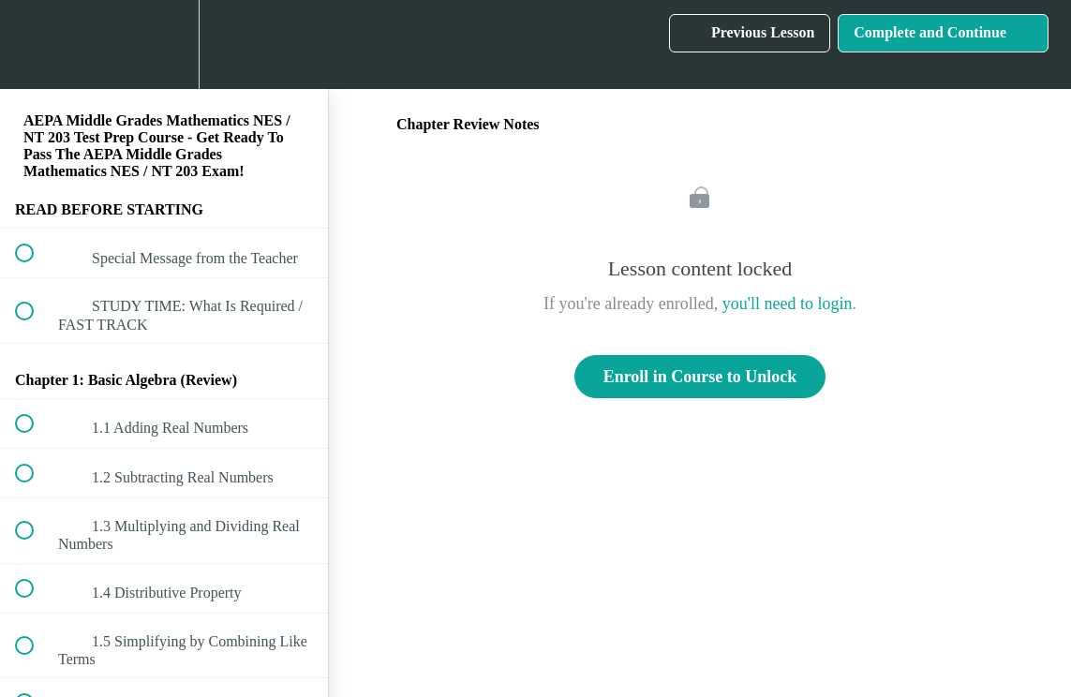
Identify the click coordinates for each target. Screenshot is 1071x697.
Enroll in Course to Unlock (700, 376)
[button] (34, 44)
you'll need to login (787, 303)
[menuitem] (164, 44)
